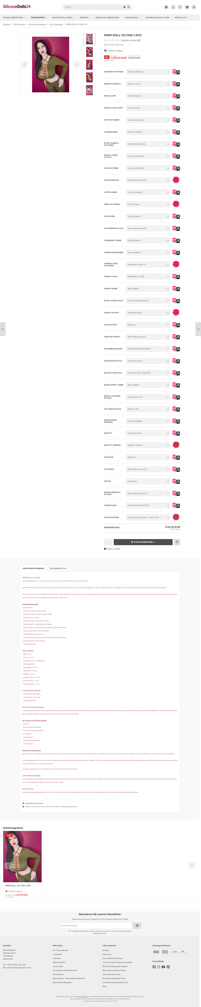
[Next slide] (89, 91)
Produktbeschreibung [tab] (33, 568)
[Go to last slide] (89, 38)
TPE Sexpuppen (38, 17)
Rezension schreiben (129, 40)
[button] (89, 52)
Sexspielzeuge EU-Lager (157, 17)
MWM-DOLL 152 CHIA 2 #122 (18, 885)
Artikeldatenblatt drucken (34, 803)
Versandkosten (83, 996)
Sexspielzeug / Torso (63, 17)
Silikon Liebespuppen (14, 17)
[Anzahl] (108, 542)
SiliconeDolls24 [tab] (58, 568)
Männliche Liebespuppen (107, 17)
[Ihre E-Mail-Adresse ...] (95, 926)
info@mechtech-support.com (19, 967)
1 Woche (119, 51)
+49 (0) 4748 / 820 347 (16, 965)
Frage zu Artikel (112, 549)
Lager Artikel (132, 17)
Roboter (85, 17)
